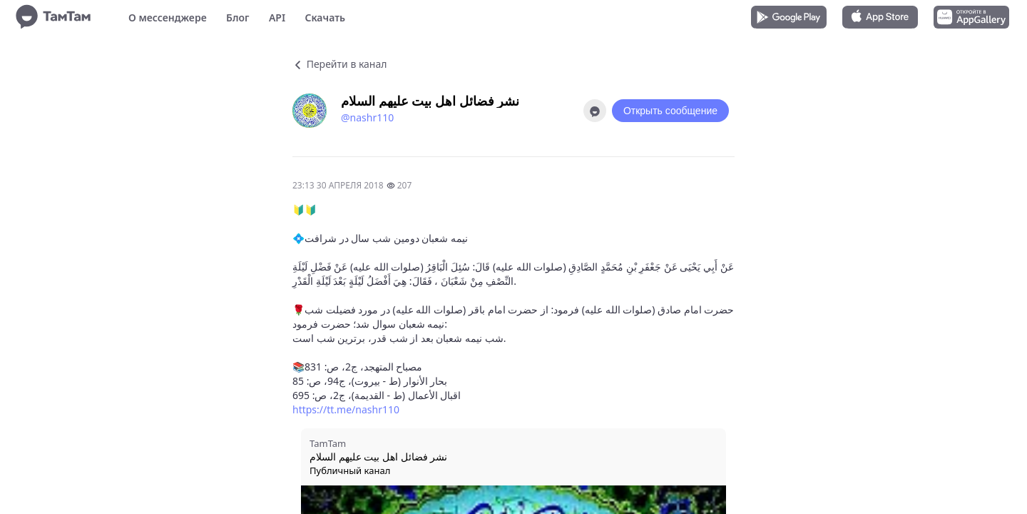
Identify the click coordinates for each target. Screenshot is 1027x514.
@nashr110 (367, 117)
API (277, 17)
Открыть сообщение (670, 110)
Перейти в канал (339, 64)
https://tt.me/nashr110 (345, 409)
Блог (237, 17)
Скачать (325, 17)
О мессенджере (167, 17)
